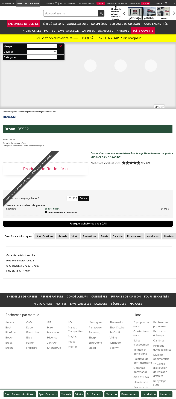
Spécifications (44, 236)
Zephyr (114, 347)
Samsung (94, 332)
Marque (8, 46)
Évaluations (89, 236)
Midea (71, 341)
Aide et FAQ (141, 377)
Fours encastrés (155, 24)
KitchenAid (54, 347)
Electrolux (32, 332)
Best (8, 327)
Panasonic (95, 327)
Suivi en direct (70, 3)
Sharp (92, 337)
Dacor (30, 327)
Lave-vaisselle (68, 30)
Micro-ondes (31, 30)
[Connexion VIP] (7, 3)
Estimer (83, 198)
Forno (30, 342)
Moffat (72, 346)
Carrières (159, 340)
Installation (152, 236)
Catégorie (10, 57)
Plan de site (140, 382)
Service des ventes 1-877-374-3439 (128, 3)
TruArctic (115, 332)
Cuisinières (99, 24)
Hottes (49, 30)
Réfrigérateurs (53, 24)
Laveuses (88, 30)
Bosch (9, 337)
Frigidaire (31, 347)
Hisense (52, 337)
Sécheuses (105, 30)
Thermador (116, 322)
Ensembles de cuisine (23, 24)
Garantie (117, 236)
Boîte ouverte (143, 30)
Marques (122, 30)
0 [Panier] (168, 3)
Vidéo (75, 236)
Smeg (92, 347)
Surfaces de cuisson (125, 24)
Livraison (169, 236)
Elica (29, 337)
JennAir (52, 342)
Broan (48, 112)
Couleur (8, 51)
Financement (134, 236)
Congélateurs (77, 24)
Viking (113, 337)
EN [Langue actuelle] (173, 3)
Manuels (62, 236)
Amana (9, 322)
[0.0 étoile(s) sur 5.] (136, 163)
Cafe (29, 322)
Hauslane (53, 332)
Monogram (95, 322)
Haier (50, 327)
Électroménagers (9, 112)
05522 (54, 112)
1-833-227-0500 (91, 3)
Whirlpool (115, 342)
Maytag (72, 336)
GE (49, 322)
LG (70, 322)
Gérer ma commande (28, 3)
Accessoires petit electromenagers (31, 112)
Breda (9, 342)
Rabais (104, 236)
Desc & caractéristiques (18, 236)
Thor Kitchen (118, 327)
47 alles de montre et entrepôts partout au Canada (116, 13)
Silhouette (95, 342)
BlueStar (10, 332)
